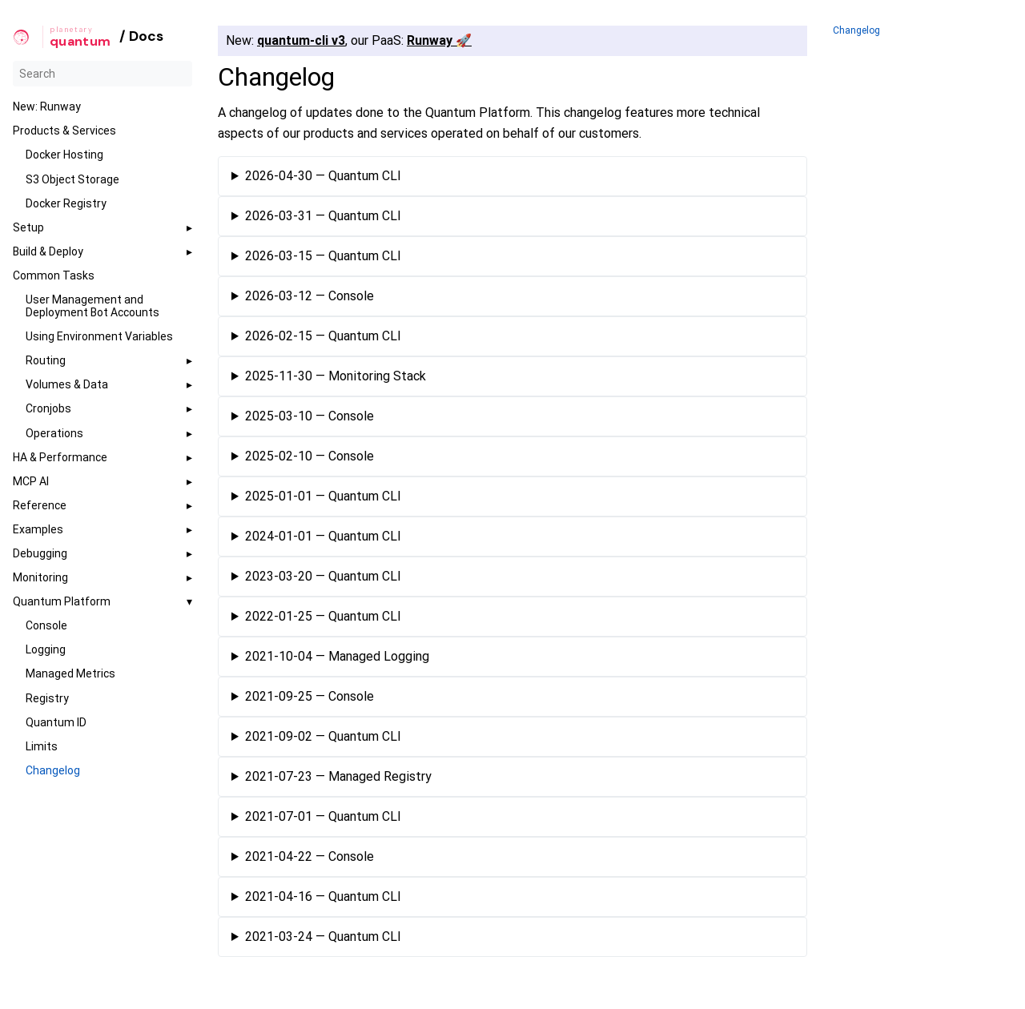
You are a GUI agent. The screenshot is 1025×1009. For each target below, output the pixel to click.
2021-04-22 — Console (309, 857)
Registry (47, 698)
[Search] (102, 73)
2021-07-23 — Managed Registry (338, 777)
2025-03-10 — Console (309, 416)
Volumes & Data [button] (67, 384)
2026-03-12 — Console (309, 296)
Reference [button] (39, 505)
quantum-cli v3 (301, 40)
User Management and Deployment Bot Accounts (92, 306)
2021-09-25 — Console (309, 697)
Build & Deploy (48, 251)
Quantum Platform (62, 601)
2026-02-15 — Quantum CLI (323, 336)
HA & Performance (60, 457)
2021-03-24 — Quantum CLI (323, 937)
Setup (28, 227)
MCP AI (31, 481)
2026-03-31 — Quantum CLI (323, 216)
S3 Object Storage (72, 179)
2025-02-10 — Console (309, 456)
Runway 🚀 (439, 40)
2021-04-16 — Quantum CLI (323, 897)
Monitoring (40, 577)
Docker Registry (66, 203)
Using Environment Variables (99, 336)
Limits (42, 746)
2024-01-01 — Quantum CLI (323, 537)
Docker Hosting (64, 154)
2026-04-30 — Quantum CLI (323, 176)
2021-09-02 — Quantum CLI (323, 737)
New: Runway (47, 106)
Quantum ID (56, 722)
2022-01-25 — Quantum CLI (323, 617)
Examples (38, 529)
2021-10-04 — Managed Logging (337, 657)
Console (46, 625)
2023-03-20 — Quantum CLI (323, 577)
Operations (54, 433)
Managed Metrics (70, 673)
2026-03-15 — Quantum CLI (323, 256)
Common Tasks (53, 275)
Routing (46, 360)
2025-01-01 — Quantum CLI (323, 496)
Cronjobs (48, 408)
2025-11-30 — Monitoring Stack (335, 376)
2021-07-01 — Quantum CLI (323, 817)
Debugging (40, 553)
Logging (46, 649)
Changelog (53, 770)
